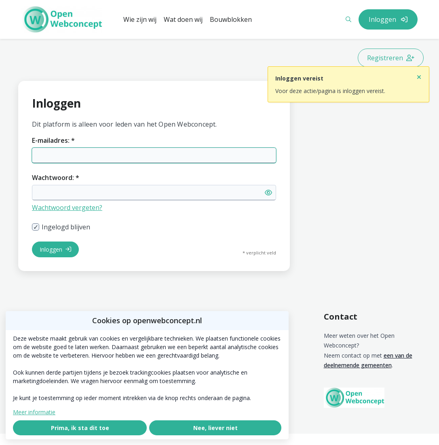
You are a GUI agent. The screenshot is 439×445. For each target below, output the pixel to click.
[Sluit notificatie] (419, 75)
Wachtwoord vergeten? (67, 207)
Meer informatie (34, 412)
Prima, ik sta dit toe (80, 428)
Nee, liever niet (215, 428)
